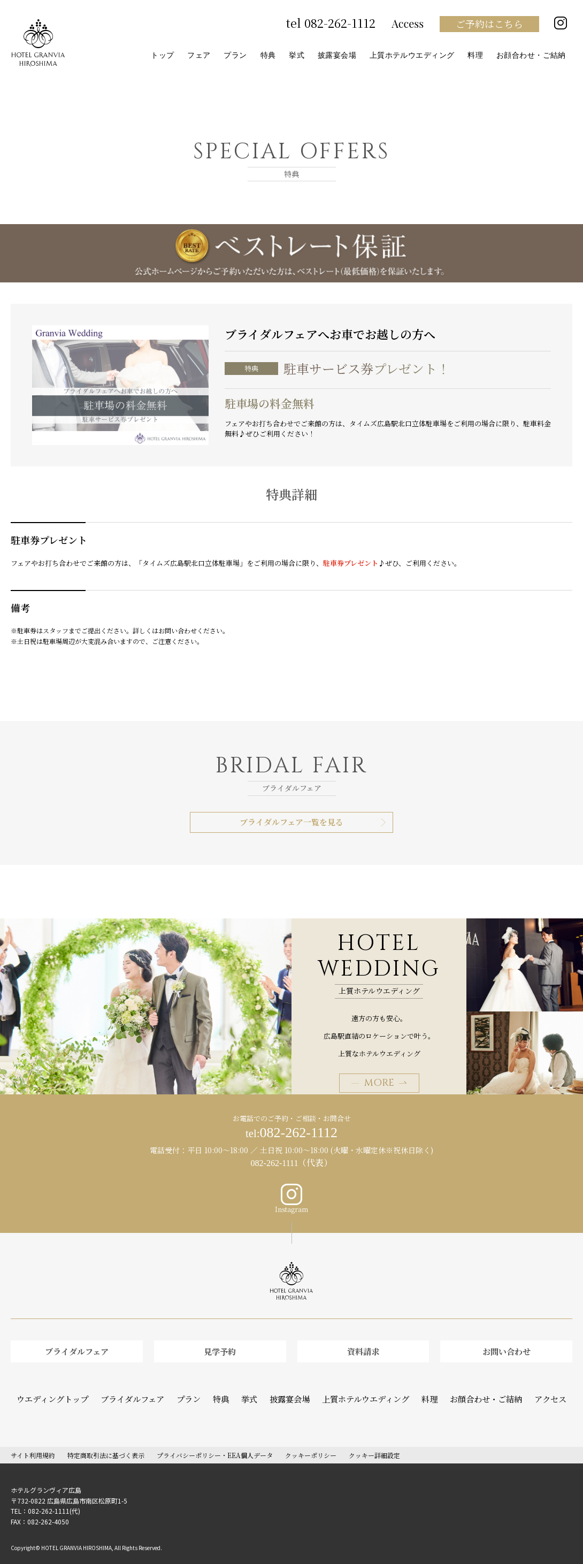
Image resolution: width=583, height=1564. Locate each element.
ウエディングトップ (77, 1390)
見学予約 (220, 1347)
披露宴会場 (290, 1390)
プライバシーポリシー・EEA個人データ (215, 1444)
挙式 (254, 1390)
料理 (415, 1390)
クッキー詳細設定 (374, 1444)
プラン (198, 1390)
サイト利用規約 (33, 1444)
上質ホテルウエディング (358, 1390)
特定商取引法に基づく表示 (105, 1444)
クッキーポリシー (310, 1444)
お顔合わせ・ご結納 (465, 1390)
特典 (228, 1390)
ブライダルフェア (76, 1347)
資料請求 (363, 1347)
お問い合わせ (506, 1347)
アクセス (523, 1390)
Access (408, 23)
